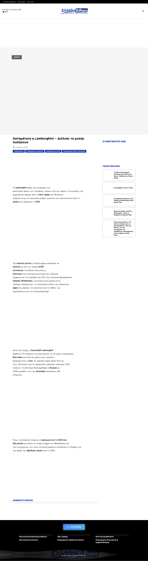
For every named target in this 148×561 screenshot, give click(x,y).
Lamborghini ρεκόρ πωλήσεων (74, 151)
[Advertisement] (55, 169)
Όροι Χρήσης (62, 537)
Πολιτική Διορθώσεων (105, 537)
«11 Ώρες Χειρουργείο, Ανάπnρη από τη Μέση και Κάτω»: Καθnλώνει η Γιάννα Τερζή (123, 175)
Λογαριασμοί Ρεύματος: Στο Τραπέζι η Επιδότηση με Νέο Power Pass (124, 200)
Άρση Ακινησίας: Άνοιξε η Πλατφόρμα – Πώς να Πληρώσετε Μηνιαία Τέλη (123, 213)
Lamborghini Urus (53, 151)
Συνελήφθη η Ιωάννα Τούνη (123, 188)
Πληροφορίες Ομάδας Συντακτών (70, 540)
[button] (143, 11)
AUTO (16, 57)
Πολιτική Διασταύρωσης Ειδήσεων (33, 537)
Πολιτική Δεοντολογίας (28, 540)
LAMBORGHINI (19, 151)
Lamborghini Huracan (35, 151)
